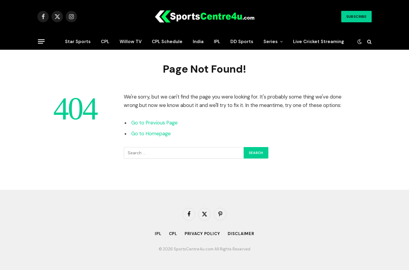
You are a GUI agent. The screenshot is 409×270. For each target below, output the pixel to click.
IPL (217, 42)
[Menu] (41, 41)
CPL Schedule (167, 42)
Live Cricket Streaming (318, 42)
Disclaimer (241, 233)
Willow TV (131, 42)
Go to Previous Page (154, 123)
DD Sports (241, 42)
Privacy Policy (202, 233)
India (198, 42)
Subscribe (356, 16)
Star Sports (78, 42)
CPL (105, 42)
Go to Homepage (151, 133)
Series (271, 42)
